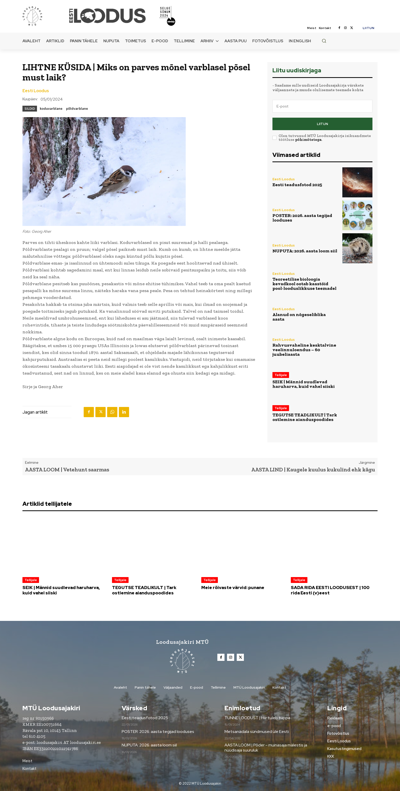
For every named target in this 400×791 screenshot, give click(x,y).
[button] (324, 40)
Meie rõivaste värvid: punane (232, 587)
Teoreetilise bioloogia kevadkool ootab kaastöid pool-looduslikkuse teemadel (304, 283)
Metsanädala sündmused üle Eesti (256, 731)
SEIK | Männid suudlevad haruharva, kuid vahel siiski (303, 384)
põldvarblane (77, 108)
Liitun (322, 124)
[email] (322, 106)
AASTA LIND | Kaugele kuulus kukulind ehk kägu (313, 469)
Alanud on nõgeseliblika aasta (299, 317)
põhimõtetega (308, 139)
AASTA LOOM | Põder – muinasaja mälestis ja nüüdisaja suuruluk (265, 747)
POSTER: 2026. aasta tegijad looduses (302, 218)
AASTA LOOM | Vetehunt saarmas (67, 469)
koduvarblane (51, 108)
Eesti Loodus (35, 91)
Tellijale (280, 375)
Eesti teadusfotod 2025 (297, 184)
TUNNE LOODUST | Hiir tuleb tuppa (257, 717)
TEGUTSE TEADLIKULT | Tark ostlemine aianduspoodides (304, 417)
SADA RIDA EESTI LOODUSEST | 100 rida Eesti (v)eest (330, 590)
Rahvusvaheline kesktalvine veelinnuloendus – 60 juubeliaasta (304, 349)
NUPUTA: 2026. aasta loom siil (304, 251)
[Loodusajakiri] (45, 16)
